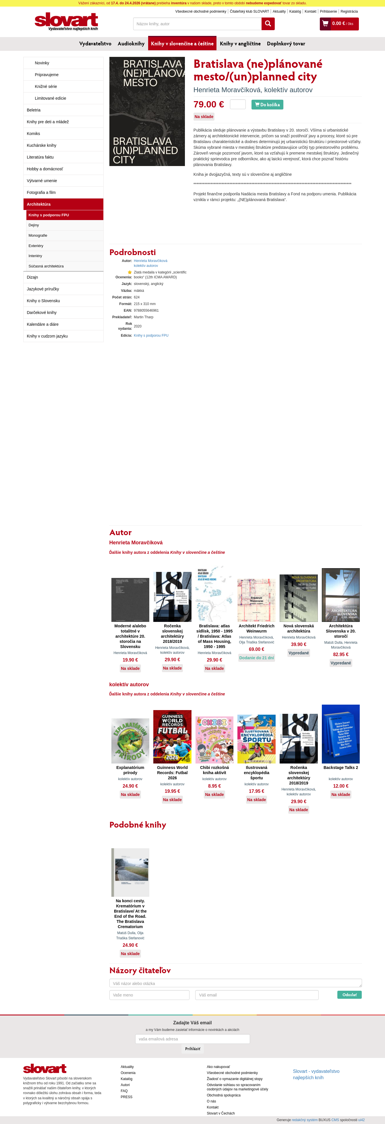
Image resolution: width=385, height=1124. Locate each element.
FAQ (124, 1091)
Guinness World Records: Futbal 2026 (172, 772)
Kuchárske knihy (42, 145)
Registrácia (349, 11)
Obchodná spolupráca (224, 1095)
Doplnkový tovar (286, 43)
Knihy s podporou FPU (49, 215)
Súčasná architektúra (46, 266)
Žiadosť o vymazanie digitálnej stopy (235, 1079)
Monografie (38, 235)
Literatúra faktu (40, 157)
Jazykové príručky (43, 289)
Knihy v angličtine (240, 43)
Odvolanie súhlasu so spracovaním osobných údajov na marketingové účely (237, 1087)
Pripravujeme (47, 74)
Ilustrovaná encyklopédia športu (256, 772)
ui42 (361, 1120)
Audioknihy (131, 43)
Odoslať (350, 994)
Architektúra (39, 204)
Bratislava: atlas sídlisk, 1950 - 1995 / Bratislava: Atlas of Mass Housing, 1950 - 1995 (214, 636)
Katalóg (295, 11)
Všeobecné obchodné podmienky (200, 11)
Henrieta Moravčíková (227, 90)
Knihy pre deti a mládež (48, 121)
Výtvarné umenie (42, 180)
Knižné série (46, 86)
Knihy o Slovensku (43, 300)
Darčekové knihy (42, 312)
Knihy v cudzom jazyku (47, 336)
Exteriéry (36, 246)
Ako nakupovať (218, 1067)
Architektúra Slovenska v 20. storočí (341, 631)
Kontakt (310, 11)
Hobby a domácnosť (45, 169)
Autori (125, 1085)
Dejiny (34, 225)
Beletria (33, 110)
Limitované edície (50, 98)
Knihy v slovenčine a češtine (182, 43)
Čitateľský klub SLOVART (249, 11)
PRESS (127, 1097)
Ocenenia (128, 1073)
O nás (211, 1101)
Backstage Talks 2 (341, 767)
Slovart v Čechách (221, 1113)
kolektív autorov (288, 90)
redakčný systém (305, 1120)
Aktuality (279, 11)
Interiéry (35, 256)
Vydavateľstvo (95, 43)
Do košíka (267, 104)
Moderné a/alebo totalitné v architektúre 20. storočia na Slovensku (130, 636)
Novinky (42, 63)
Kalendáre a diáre (43, 324)
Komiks (33, 133)
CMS (335, 1120)
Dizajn (32, 277)
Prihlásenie (328, 11)
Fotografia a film (41, 192)
